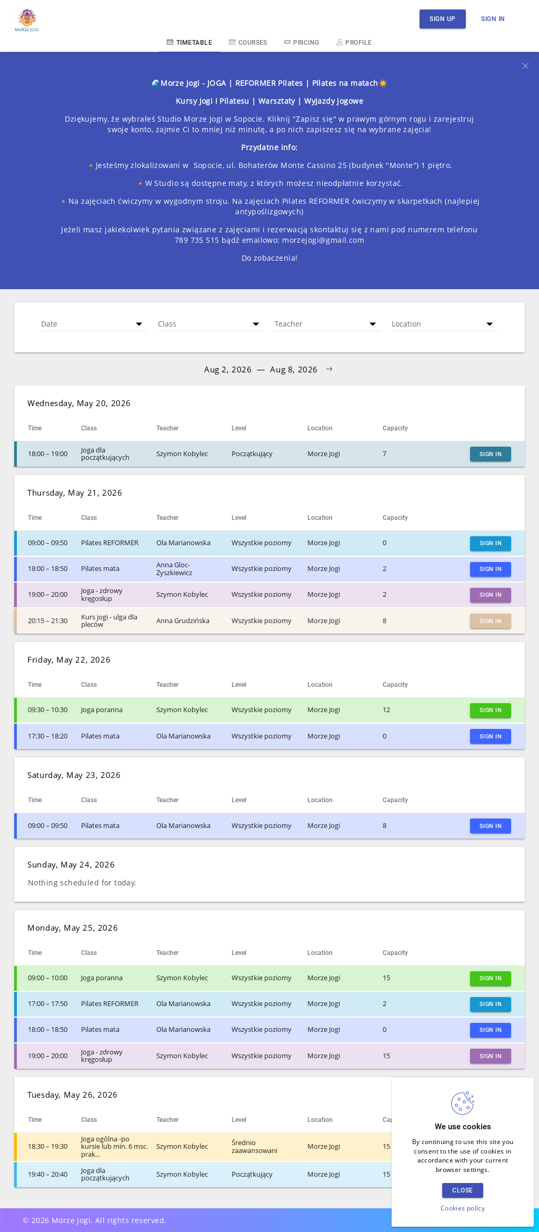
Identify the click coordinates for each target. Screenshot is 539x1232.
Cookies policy (463, 1208)
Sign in (493, 19)
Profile (354, 42)
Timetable (189, 42)
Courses (248, 42)
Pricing (302, 42)
